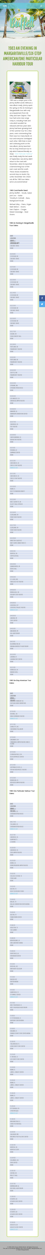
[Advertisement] (23, 39)
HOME (5, 5)
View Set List (14, 468)
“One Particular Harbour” (24, 154)
